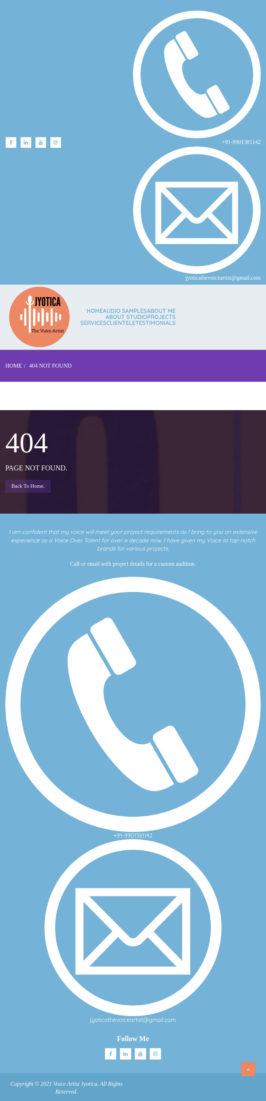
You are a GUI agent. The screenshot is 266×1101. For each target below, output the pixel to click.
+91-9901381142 (132, 835)
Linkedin (125, 1054)
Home (95, 311)
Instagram (55, 142)
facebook (11, 142)
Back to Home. (28, 486)
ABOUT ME (161, 311)
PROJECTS (161, 317)
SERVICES (93, 323)
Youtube (40, 142)
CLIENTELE (120, 323)
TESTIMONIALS (155, 323)
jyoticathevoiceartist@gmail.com (133, 1019)
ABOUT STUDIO (126, 317)
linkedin (26, 142)
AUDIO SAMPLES (125, 311)
